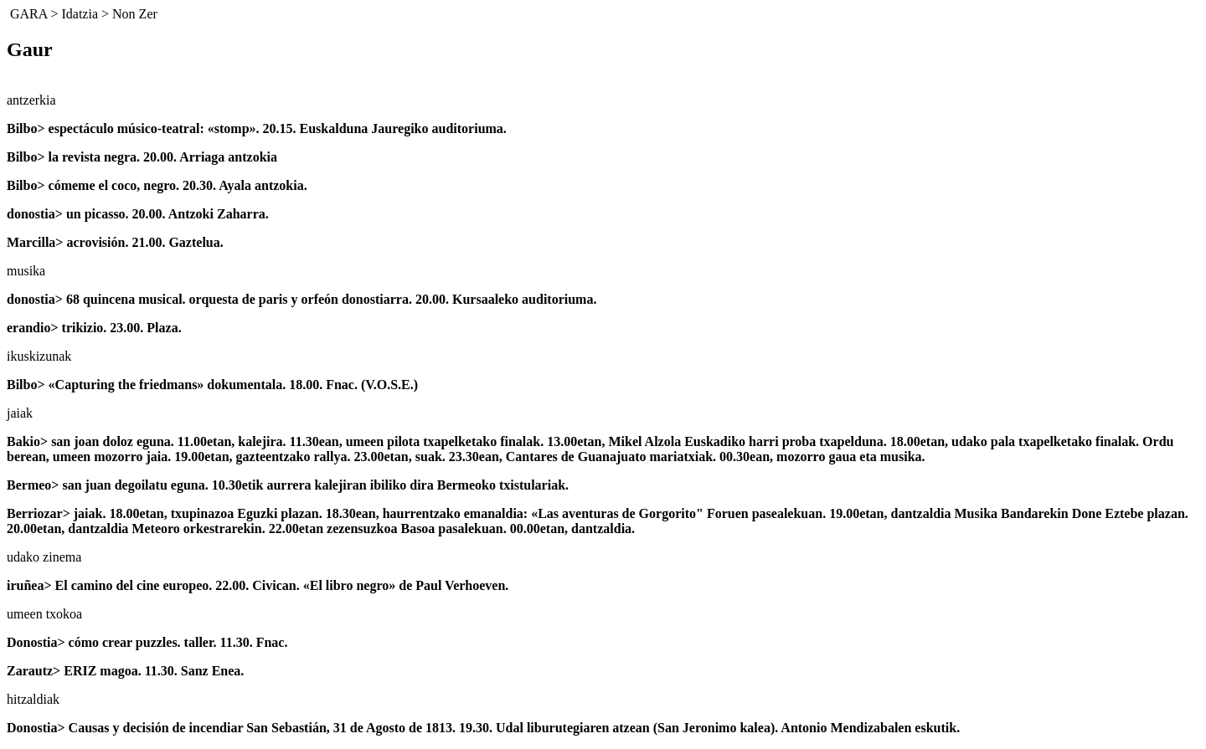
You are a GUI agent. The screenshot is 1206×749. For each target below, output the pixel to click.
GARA (28, 14)
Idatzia (79, 14)
